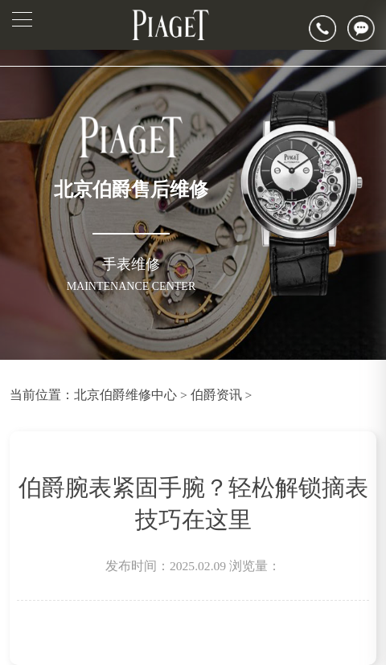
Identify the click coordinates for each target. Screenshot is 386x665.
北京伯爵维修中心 (125, 395)
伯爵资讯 (216, 395)
